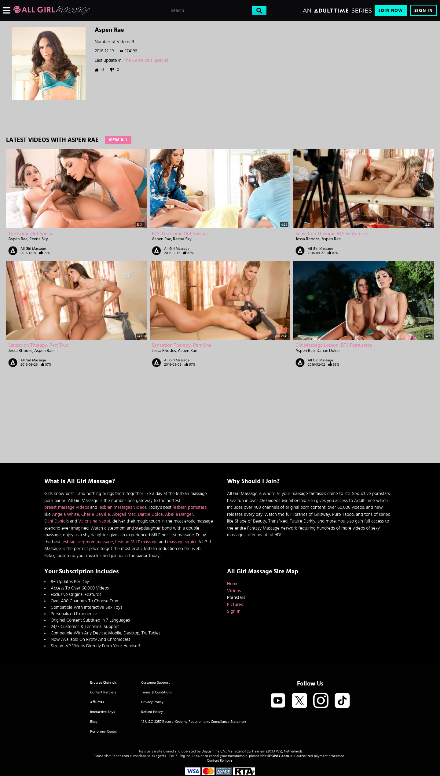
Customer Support (155, 682)
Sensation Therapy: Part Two (38, 345)
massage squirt (181, 542)
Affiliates (97, 702)
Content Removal (220, 760)
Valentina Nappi (94, 521)
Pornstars (236, 597)
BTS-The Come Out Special (180, 233)
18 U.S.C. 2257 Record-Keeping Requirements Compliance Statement (193, 721)
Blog (93, 721)
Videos (234, 591)
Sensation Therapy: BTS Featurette (331, 233)
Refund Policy (152, 712)
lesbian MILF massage (136, 542)
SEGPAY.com (278, 756)
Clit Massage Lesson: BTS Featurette (333, 345)
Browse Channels (103, 682)
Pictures (235, 604)
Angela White (65, 514)
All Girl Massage (33, 248)
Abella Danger (179, 514)
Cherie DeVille (95, 514)
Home (233, 584)
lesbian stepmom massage (87, 542)
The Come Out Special (146, 60)
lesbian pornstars (189, 507)
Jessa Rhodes (307, 239)
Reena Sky (38, 239)
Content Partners (103, 692)
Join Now (391, 10)
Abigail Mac (124, 514)
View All (118, 140)
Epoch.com (120, 756)
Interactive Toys (102, 712)
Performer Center (103, 731)
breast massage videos (66, 507)
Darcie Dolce (328, 351)
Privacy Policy (152, 702)
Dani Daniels (56, 521)
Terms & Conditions (156, 692)
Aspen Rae (18, 239)
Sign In (423, 10)
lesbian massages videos (122, 507)
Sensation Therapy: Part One (181, 345)
